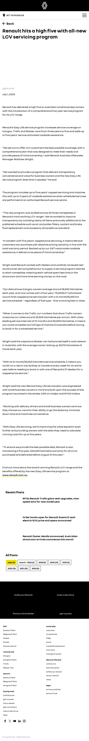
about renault (52, 675)
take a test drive (10, 711)
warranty (50, 650)
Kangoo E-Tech (9, 660)
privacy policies (53, 689)
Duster (6, 642)
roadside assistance (55, 646)
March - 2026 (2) (26, 562)
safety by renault (54, 671)
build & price (8, 695)
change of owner (53, 654)
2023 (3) (66, 562)
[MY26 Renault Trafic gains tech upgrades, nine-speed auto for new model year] (44, 504)
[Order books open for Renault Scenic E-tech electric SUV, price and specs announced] (44, 523)
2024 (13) (54, 562)
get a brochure (10, 707)
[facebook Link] (5, 721)
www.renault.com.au (14, 475)
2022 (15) (12, 568)
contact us (51, 664)
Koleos (6, 638)
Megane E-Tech (10, 634)
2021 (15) (24, 568)
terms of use (51, 693)
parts (48, 642)
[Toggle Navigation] (84, 15)
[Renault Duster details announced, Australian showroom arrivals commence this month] (44, 542)
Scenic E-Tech (9, 630)
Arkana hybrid (9, 646)
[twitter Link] (10, 721)
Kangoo (6, 656)
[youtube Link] (15, 721)
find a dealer (9, 703)
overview (50, 630)
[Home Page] (44, 5)
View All (11, 562)
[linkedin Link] (19, 721)
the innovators (52, 668)
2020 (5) (35, 568)
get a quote (8, 699)
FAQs (48, 638)
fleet (5, 715)
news (48, 679)
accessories (51, 634)
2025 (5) (42, 562)
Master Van (8, 668)
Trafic (6, 664)
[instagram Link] (24, 721)
